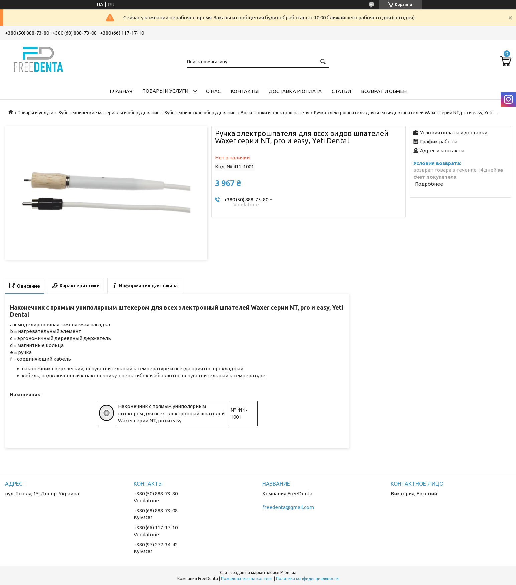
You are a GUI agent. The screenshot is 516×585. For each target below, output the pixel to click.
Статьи (341, 91)
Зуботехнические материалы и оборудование (109, 112)
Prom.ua (288, 572)
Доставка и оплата (295, 91)
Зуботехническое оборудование (200, 112)
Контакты (245, 91)
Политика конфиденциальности (307, 578)
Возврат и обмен (384, 91)
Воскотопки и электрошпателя (275, 112)
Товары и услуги (165, 91)
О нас (213, 91)
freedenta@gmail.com (288, 507)
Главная (121, 91)
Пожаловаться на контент (247, 578)
